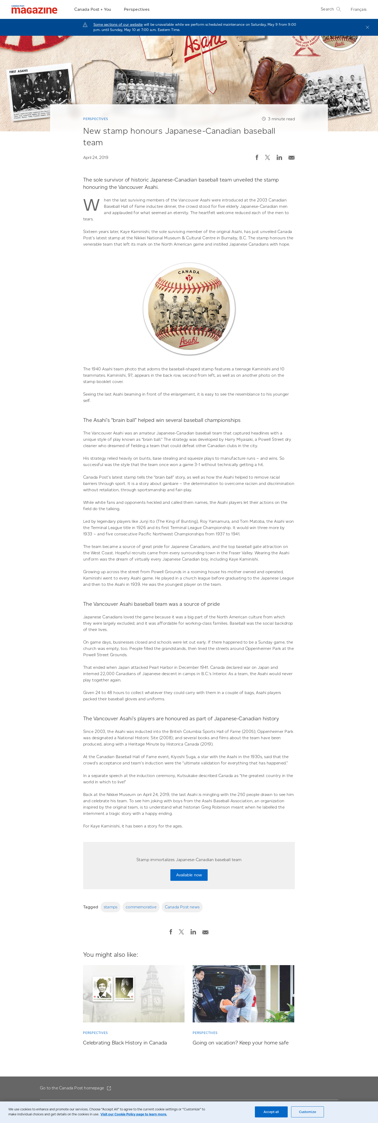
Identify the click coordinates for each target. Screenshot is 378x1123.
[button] (257, 157)
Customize (307, 1112)
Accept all (271, 1112)
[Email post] (291, 156)
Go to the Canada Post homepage (72, 1087)
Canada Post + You (92, 9)
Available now (189, 874)
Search (331, 9)
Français (358, 9)
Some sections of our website (118, 24)
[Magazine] (34, 9)
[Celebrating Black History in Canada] (134, 994)
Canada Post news (182, 906)
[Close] (367, 27)
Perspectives (137, 9)
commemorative (141, 906)
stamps (110, 906)
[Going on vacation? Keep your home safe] (243, 994)
